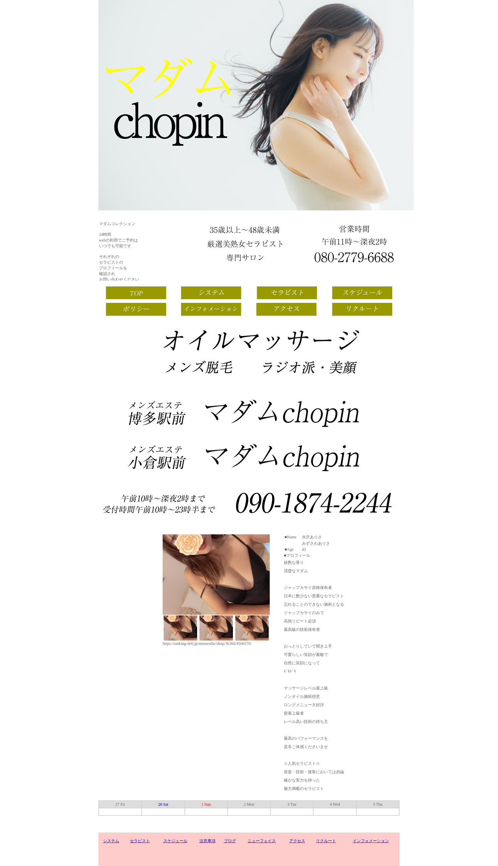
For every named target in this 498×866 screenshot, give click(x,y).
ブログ (230, 841)
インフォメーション (371, 841)
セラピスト (140, 841)
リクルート (326, 841)
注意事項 (207, 841)
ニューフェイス (262, 841)
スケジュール (175, 841)
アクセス (297, 841)
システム (111, 841)
